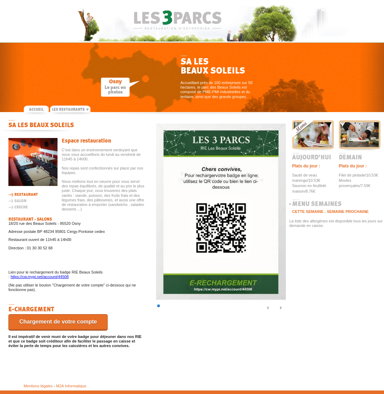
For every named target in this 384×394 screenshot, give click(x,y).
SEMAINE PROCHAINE (348, 211)
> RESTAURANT (23, 194)
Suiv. (280, 308)
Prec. (268, 308)
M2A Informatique (71, 386)
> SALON (17, 201)
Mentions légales (38, 386)
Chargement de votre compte (58, 322)
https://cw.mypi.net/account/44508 (40, 277)
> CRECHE (18, 207)
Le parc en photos (115, 89)
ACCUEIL (36, 109)
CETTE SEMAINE (307, 211)
